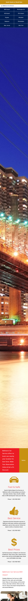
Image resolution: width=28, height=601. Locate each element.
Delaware (7, 21)
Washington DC (21, 9)
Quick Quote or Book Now (14, 2)
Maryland (21, 17)
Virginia (7, 17)
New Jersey (7, 25)
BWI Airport (7, 9)
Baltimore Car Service (8, 5)
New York (21, 25)
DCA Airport (21, 13)
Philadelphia (21, 21)
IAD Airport (7, 13)
